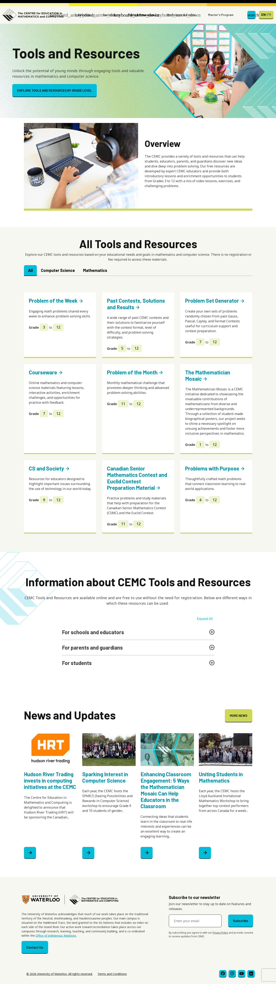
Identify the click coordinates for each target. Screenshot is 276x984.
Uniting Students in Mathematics (221, 777)
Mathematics (95, 270)
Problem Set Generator (215, 300)
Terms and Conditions (112, 974)
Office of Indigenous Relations (56, 935)
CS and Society (49, 468)
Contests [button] (109, 15)
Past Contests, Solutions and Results (136, 303)
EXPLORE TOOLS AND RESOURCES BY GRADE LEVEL (54, 90)
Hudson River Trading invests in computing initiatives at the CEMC (50, 780)
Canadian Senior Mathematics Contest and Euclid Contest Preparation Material (137, 478)
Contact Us (34, 947)
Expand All (205, 618)
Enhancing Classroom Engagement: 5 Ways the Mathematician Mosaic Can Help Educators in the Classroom (166, 790)
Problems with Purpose (215, 468)
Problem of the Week (56, 300)
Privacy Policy (220, 932)
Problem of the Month (135, 372)
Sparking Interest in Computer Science (105, 777)
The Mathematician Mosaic (207, 375)
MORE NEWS (238, 715)
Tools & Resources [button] (141, 15)
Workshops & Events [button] (181, 15)
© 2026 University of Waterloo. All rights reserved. (59, 974)
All (30, 270)
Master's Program (220, 15)
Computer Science (58, 270)
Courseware (46, 372)
